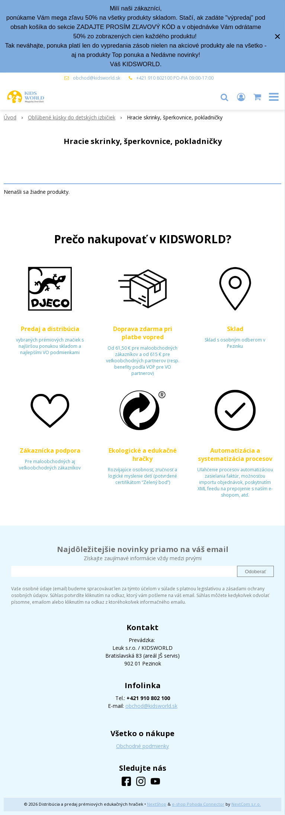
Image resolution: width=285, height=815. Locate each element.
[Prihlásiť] (241, 96)
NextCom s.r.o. (246, 804)
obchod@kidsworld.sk (96, 78)
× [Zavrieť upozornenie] (277, 36)
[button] (224, 96)
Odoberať (255, 571)
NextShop (156, 804)
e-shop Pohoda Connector (198, 804)
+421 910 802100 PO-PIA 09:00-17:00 (175, 78)
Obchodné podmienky (142, 746)
